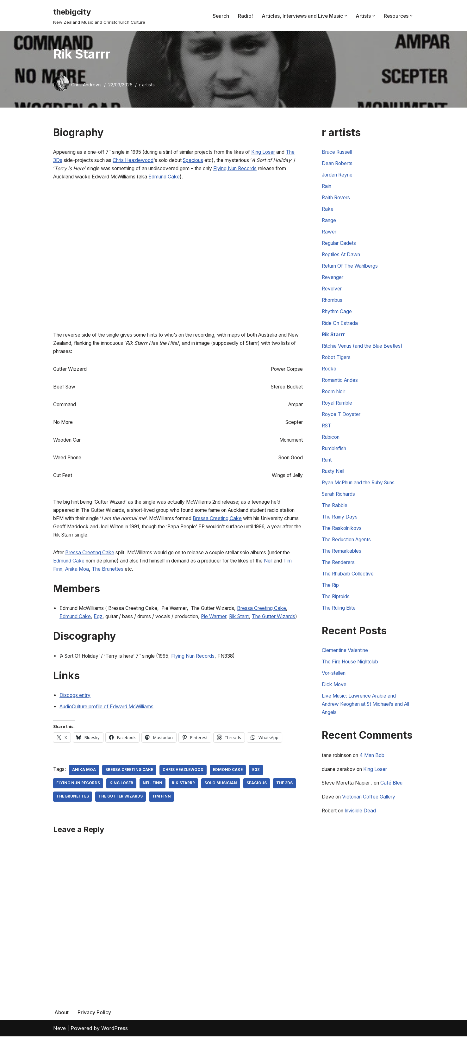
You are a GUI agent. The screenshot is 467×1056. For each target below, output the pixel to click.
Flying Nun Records (207, 674)
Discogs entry (75, 714)
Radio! (243, 15)
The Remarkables (343, 564)
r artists (148, 84)
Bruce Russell (338, 152)
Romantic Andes (341, 388)
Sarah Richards (340, 505)
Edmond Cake (230, 789)
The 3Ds (74, 161)
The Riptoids (337, 611)
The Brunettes (154, 577)
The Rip (331, 599)
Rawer (329, 235)
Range (329, 223)
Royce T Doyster (342, 423)
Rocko (329, 376)
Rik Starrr (270, 626)
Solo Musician (222, 802)
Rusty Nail (334, 482)
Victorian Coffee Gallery (372, 816)
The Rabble (336, 517)
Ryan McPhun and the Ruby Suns (363, 494)
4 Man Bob (378, 773)
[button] (345, 16)
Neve (59, 1048)
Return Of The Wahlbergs (353, 270)
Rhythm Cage (338, 317)
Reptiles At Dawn (342, 258)
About (61, 1031)
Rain (327, 188)
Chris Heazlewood (160, 161)
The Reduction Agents (348, 553)
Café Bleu (397, 802)
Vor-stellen (335, 689)
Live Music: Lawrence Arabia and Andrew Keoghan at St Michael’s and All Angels (366, 721)
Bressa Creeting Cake (246, 525)
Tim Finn (94, 577)
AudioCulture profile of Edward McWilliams (111, 725)
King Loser (284, 152)
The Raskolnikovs (343, 541)
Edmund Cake (225, 178)
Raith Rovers (337, 199)
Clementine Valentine (347, 666)
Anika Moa (121, 577)
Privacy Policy (94, 1031)
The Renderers (340, 576)
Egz (115, 626)
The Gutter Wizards (122, 815)
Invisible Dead (364, 830)
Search (218, 15)
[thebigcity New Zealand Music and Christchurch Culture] (99, 16)
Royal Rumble (338, 411)
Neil (67, 577)
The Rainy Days (341, 529)
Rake (328, 211)
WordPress (114, 1048)
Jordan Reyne (339, 176)
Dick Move (334, 701)
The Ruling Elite (340, 623)
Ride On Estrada (341, 329)
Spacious (225, 161)
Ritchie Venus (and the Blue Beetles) (365, 353)
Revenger (333, 282)
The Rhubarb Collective (350, 588)
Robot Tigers (337, 364)
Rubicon (332, 447)
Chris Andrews (86, 84)
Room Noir (335, 399)
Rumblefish (335, 458)
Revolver (332, 294)
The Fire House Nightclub (353, 678)
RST (327, 435)
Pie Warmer (242, 626)
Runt (327, 470)
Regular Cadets (340, 247)
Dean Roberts (338, 164)
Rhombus (333, 305)
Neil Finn (154, 802)
